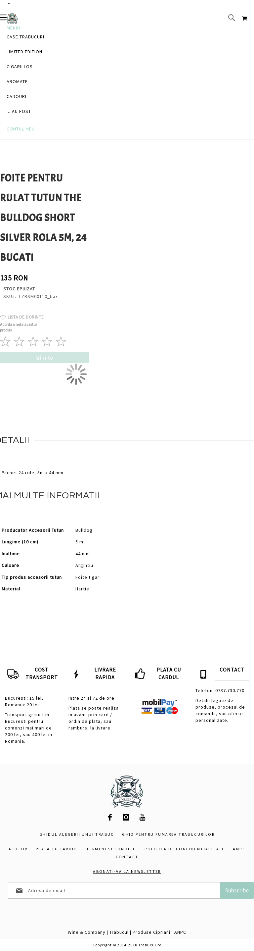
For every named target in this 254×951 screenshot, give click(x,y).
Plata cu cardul (57, 848)
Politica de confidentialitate (185, 848)
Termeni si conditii (111, 848)
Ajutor (18, 848)
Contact (127, 856)
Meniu (13, 28)
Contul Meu (21, 129)
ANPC (239, 848)
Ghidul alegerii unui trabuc (76, 834)
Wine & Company (87, 932)
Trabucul (119, 932)
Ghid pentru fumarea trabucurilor (168, 834)
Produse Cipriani (151, 932)
